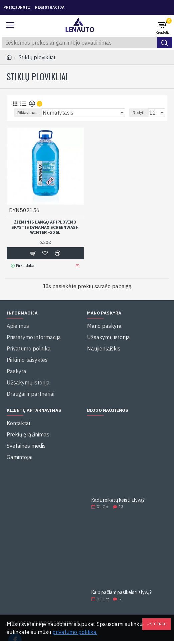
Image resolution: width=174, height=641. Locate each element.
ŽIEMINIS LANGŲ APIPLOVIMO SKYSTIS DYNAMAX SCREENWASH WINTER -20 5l (45, 227)
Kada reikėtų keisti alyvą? (118, 500)
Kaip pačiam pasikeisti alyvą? (121, 592)
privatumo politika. (74, 632)
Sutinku (158, 624)
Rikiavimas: (28, 112)
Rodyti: (139, 112)
